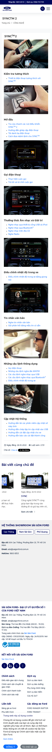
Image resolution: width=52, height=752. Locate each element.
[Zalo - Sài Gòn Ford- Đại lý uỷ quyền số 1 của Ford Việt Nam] (10, 665)
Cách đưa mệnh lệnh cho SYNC (24, 136)
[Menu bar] (48, 8)
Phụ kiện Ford (7, 712)
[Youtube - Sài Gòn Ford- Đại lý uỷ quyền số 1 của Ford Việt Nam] (16, 665)
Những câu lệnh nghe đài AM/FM (24, 371)
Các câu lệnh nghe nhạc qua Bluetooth (27, 377)
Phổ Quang (42, 532)
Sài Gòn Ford (8, 659)
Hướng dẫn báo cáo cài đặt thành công (26, 436)
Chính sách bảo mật (10, 695)
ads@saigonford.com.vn (18, 621)
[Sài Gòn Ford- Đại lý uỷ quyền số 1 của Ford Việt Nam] (7, 8)
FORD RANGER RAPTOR (37, 708)
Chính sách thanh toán (11, 691)
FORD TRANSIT (33, 712)
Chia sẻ (14, 450)
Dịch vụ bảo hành (34, 680)
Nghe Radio (13, 234)
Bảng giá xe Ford (9, 708)
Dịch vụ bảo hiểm (34, 692)
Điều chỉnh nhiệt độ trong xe (21, 381)
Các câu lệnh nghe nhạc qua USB (23, 374)
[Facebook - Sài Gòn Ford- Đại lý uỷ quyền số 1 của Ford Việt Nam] (4, 665)
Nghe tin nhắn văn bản (19, 322)
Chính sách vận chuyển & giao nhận (12, 685)
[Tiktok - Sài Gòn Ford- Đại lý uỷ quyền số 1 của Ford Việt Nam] (23, 665)
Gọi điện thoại (15, 368)
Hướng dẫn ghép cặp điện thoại (23, 130)
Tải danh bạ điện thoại (19, 133)
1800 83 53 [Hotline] (20, 2)
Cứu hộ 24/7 (32, 696)
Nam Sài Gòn (25, 532)
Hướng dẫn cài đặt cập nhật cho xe (24, 433)
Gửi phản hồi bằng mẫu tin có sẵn (24, 325)
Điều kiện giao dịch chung (13, 680)
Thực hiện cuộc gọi (17, 179)
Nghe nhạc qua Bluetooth (21, 228)
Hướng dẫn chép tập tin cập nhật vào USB (28, 429)
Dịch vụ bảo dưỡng (35, 684)
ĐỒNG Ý (10, 747)
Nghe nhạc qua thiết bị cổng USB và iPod (27, 225)
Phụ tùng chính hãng (36, 688)
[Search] (42, 8)
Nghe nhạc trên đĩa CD (19, 231)
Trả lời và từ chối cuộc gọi (20, 182)
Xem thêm (8, 739)
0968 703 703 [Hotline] (38, 2)
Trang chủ (6, 23)
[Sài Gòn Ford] (11, 645)
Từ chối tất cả (29, 747)
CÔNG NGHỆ (18, 23)
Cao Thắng (9, 532)
